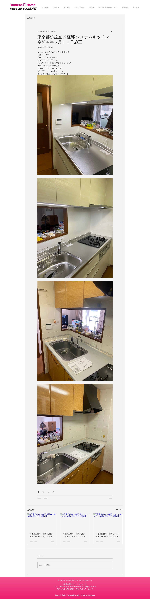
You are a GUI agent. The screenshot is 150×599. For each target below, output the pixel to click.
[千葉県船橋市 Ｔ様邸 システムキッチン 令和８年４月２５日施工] (108, 521)
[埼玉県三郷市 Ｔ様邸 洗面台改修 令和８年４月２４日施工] (42, 521)
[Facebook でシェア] (38, 492)
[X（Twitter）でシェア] (43, 492)
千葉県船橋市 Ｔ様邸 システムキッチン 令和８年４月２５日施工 (108, 535)
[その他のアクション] (111, 31)
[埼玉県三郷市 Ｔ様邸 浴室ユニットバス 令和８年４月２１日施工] (75, 521)
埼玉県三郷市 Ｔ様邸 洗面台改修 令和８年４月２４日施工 (42, 535)
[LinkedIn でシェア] (48, 492)
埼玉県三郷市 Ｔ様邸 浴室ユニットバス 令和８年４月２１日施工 (75, 535)
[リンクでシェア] (53, 492)
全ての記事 (31, 18)
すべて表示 (119, 510)
